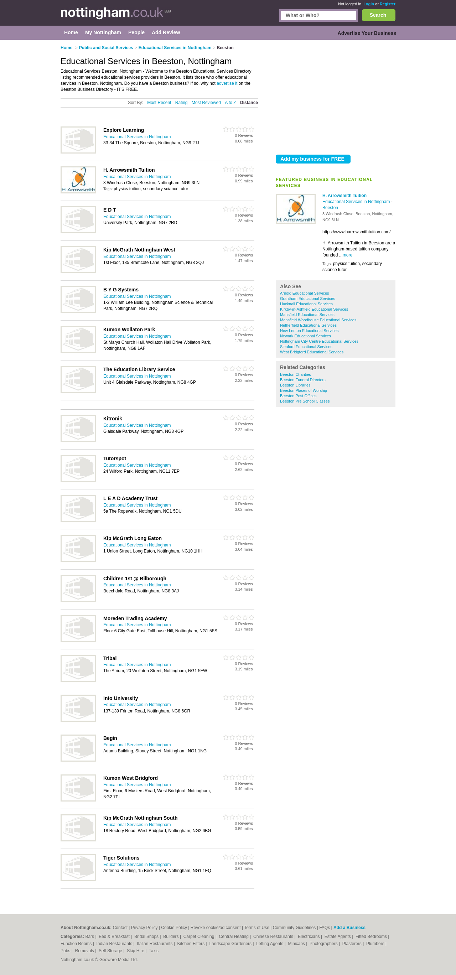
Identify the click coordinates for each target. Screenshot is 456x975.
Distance (249, 102)
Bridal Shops (147, 936)
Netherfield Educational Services (308, 325)
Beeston (330, 207)
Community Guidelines (294, 927)
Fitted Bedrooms (372, 936)
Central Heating (234, 936)
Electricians (309, 936)
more (347, 255)
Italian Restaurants (155, 943)
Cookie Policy (174, 927)
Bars (90, 936)
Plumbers (375, 943)
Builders (171, 936)
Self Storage (111, 950)
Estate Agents (338, 936)
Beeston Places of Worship (303, 390)
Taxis (154, 950)
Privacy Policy (144, 927)
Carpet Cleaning (199, 936)
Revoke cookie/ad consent (216, 927)
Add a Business (349, 927)
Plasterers (352, 943)
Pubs (66, 950)
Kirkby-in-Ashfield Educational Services (314, 309)
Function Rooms (77, 943)
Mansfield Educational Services (307, 314)
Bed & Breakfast (115, 936)
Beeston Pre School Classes (305, 401)
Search (378, 15)
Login (368, 4)
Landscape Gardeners (231, 943)
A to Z (230, 102)
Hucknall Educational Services (306, 304)
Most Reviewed (206, 102)
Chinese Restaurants (273, 936)
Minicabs (297, 943)
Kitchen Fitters (191, 943)
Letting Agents (270, 943)
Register (387, 4)
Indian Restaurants (115, 943)
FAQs (324, 927)
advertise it (227, 83)
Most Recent (159, 102)
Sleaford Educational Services (306, 346)
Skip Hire (136, 950)
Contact (120, 927)
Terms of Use (256, 927)
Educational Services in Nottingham (356, 201)
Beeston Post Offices (298, 396)
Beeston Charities (295, 374)
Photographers (324, 943)
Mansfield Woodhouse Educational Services (318, 320)
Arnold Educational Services (304, 293)
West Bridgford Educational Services (311, 352)
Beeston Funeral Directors (303, 380)
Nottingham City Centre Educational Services (319, 341)
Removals (85, 950)
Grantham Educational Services (307, 298)
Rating (181, 102)
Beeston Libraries (295, 385)
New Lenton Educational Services (309, 330)
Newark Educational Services (305, 336)
